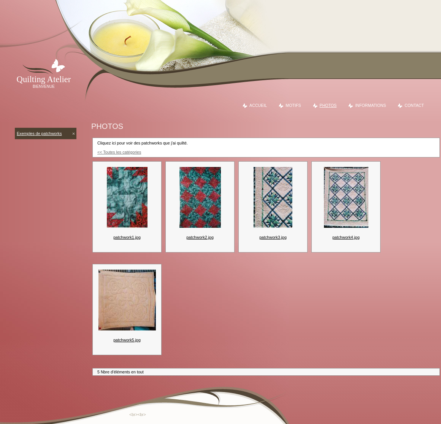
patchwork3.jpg (273, 237)
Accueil (258, 105)
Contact (414, 105)
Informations (370, 105)
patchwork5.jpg (127, 340)
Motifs (293, 105)
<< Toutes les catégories (119, 152)
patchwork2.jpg (200, 237)
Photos (328, 105)
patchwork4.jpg (346, 237)
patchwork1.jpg (127, 237)
